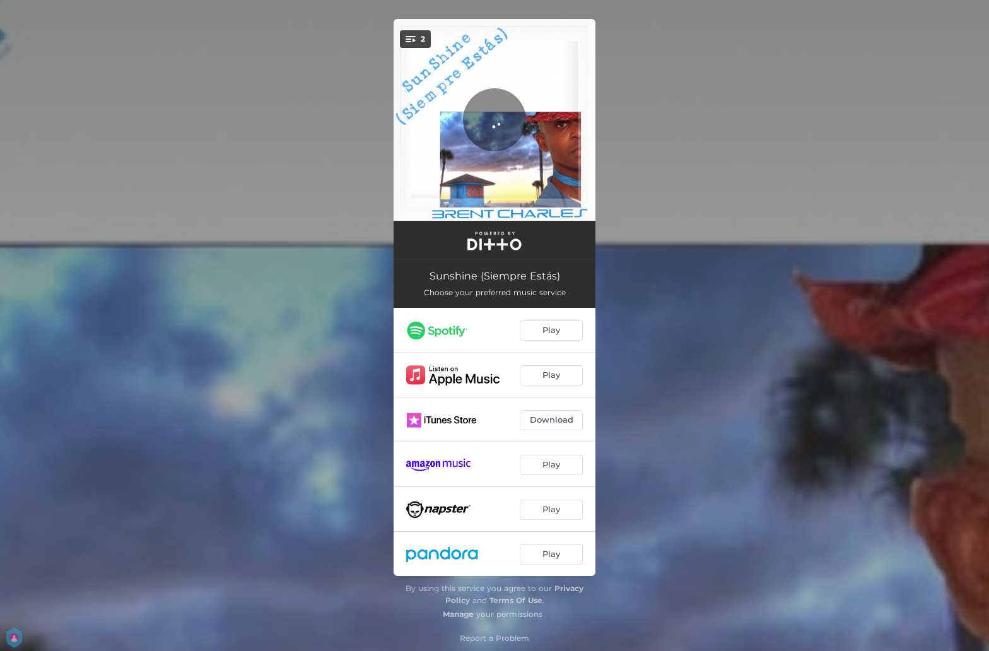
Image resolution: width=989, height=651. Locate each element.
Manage (458, 614)
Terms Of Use (515, 600)
